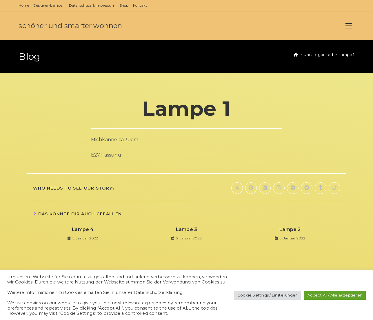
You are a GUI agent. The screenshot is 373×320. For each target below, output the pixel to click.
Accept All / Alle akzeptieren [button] (335, 295)
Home (24, 5)
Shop (124, 5)
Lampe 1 (346, 54)
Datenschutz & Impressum (92, 5)
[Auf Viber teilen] (279, 188)
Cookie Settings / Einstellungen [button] (267, 295)
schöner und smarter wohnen (70, 25)
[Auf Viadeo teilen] (334, 188)
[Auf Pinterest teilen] (251, 188)
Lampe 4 (83, 229)
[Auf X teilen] (237, 188)
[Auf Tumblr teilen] (320, 188)
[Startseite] (296, 54)
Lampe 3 (186, 229)
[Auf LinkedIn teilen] (265, 188)
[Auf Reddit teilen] (306, 188)
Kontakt (140, 5)
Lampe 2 (290, 229)
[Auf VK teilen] (293, 188)
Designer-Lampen (49, 5)
